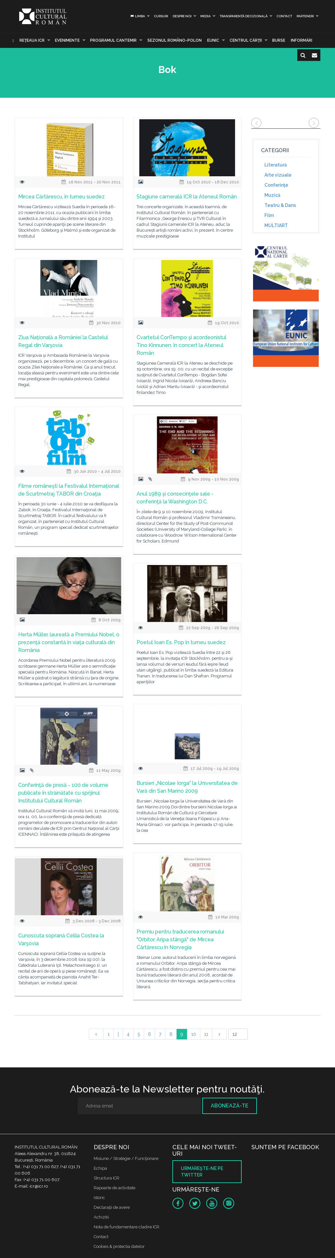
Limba (137, 16)
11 (206, 1034)
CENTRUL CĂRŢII (246, 40)
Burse (278, 40)
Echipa (100, 1168)
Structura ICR (106, 1178)
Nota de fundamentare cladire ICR (126, 1226)
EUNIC (213, 40)
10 (193, 1034)
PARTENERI (305, 16)
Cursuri (161, 16)
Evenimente (67, 40)
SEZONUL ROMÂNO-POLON (174, 40)
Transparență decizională (244, 16)
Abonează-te (229, 1106)
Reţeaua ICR (32, 40)
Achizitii (101, 1217)
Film (269, 215)
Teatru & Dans (280, 205)
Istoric (99, 1197)
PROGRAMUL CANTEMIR (113, 40)
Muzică (272, 195)
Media (205, 16)
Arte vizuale (277, 175)
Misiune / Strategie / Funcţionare (126, 1158)
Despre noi (182, 16)
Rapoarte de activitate (114, 1187)
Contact (284, 16)
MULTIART (276, 225)
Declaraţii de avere (112, 1207)
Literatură (275, 164)
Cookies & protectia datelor (119, 1246)
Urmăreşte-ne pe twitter (202, 1172)
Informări (301, 40)
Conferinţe (276, 185)
